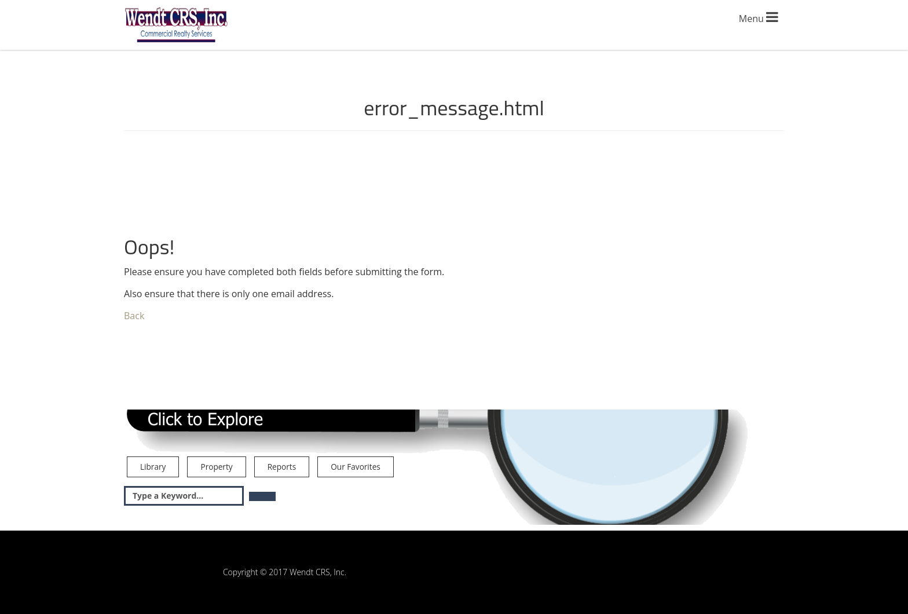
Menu (758, 17)
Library (153, 466)
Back (134, 315)
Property (216, 466)
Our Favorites (355, 466)
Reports (282, 466)
